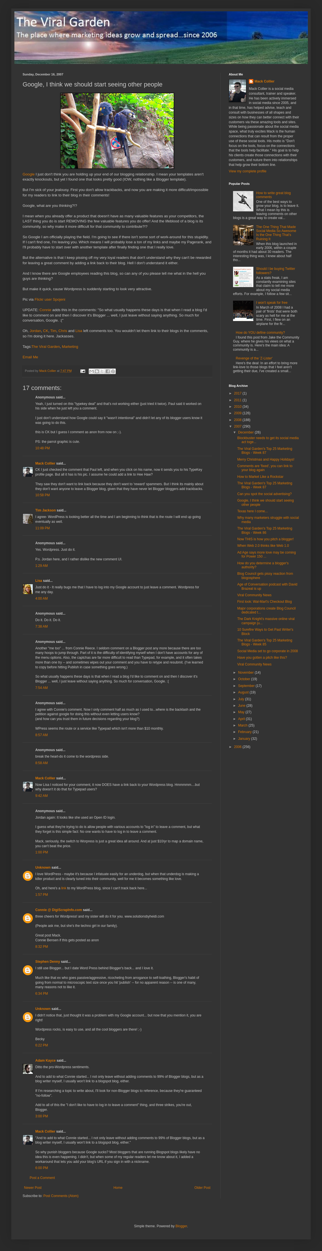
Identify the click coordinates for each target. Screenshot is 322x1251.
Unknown (43, 868)
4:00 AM (41, 598)
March (243, 725)
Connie (45, 310)
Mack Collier (45, 463)
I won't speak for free (272, 303)
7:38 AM (41, 626)
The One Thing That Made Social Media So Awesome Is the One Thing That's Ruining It (276, 233)
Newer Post (33, 1188)
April (242, 719)
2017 (238, 393)
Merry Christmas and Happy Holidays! (265, 459)
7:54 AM (41, 688)
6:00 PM (41, 1168)
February (245, 732)
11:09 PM (42, 528)
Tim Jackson (45, 510)
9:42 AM (41, 796)
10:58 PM (42, 495)
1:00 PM (41, 852)
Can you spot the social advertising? (264, 494)
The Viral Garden (46, 346)
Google (29, 174)
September (247, 686)
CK (45, 331)
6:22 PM (41, 1045)
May (241, 712)
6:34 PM (41, 994)
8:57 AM (41, 735)
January (244, 739)
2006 (238, 747)
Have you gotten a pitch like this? (262, 658)
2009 (238, 413)
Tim (53, 331)
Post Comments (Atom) (61, 1196)
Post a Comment (42, 1178)
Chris (62, 331)
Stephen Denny (47, 962)
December (246, 432)
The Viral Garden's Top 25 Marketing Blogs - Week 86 (264, 530)
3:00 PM (41, 1116)
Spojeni (59, 299)
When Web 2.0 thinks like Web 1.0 (263, 546)
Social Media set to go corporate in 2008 (267, 651)
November (246, 673)
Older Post (202, 1188)
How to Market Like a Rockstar (260, 477)
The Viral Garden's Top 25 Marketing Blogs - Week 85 (264, 642)
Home (118, 1188)
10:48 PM (42, 448)
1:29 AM (41, 566)
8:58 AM (41, 763)
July (241, 699)
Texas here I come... (252, 511)
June (242, 706)
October (244, 679)
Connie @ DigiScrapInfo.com (58, 910)
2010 (238, 407)
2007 (238, 426)
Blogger (181, 1226)
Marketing (70, 346)
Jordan (35, 331)
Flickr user (43, 299)
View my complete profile (247, 171)
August (244, 692)
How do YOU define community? (260, 333)
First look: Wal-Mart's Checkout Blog (264, 602)
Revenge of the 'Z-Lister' (254, 358)
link (63, 888)
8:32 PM (41, 947)
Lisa (78, 331)
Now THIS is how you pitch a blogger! (265, 539)
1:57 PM (41, 895)
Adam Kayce (45, 1061)
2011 (238, 400)
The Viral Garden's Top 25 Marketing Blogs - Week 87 (264, 451)
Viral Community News (254, 595)
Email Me (30, 357)
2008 (238, 420)
